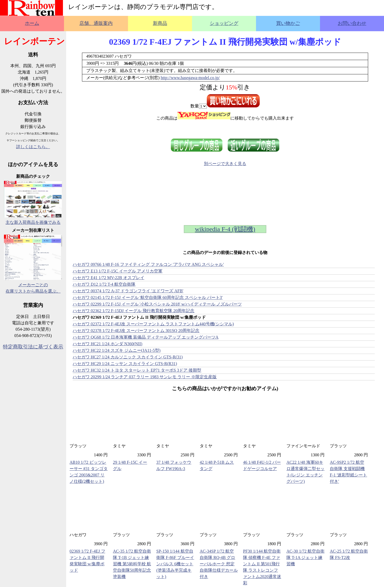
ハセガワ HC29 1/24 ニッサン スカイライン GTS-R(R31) (125, 363)
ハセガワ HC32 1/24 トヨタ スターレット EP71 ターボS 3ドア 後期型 (137, 370)
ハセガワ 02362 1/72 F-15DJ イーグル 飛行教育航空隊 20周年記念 (133, 310)
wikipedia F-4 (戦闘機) (225, 229)
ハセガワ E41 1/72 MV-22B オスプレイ (108, 277)
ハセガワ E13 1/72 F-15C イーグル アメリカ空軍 (117, 271)
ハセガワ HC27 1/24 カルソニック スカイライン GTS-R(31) (128, 357)
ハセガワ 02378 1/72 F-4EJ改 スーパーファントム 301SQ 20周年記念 (136, 330)
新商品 (160, 23)
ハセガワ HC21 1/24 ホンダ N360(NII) (107, 344)
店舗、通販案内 (96, 23)
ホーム (32, 23)
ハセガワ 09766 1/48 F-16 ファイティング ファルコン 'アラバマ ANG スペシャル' (148, 264)
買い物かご (288, 23)
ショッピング (224, 23)
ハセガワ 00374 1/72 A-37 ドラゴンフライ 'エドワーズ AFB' (128, 291)
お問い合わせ (352, 23)
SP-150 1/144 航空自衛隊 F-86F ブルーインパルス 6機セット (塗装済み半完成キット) (175, 564)
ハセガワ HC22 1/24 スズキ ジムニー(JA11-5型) (117, 350)
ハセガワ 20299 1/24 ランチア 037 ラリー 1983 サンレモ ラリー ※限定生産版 (145, 377)
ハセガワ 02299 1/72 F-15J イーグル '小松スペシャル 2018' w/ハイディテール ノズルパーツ (157, 304)
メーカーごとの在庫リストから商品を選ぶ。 (33, 284)
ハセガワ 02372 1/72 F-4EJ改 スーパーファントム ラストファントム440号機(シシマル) (153, 324)
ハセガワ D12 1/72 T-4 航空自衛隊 (104, 284)
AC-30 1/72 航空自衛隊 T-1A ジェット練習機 (305, 557)
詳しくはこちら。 (33, 146)
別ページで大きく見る (225, 163)
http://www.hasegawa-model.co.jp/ (190, 77)
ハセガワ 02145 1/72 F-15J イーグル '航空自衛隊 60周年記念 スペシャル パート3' (148, 297)
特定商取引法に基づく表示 (33, 346)
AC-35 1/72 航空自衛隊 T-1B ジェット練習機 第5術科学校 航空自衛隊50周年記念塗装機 (132, 564)
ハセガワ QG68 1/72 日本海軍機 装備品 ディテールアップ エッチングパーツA (145, 337)
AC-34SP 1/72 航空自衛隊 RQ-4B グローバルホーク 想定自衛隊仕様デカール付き (219, 564)
